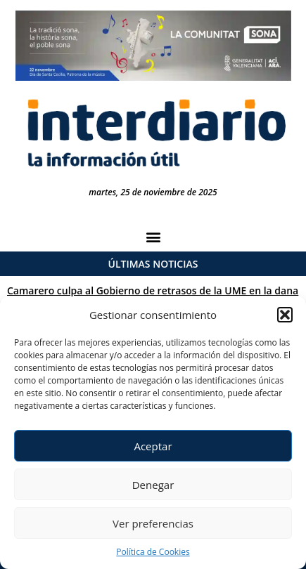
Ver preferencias (153, 523)
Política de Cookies (152, 552)
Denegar (153, 485)
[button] (285, 315)
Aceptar (153, 446)
